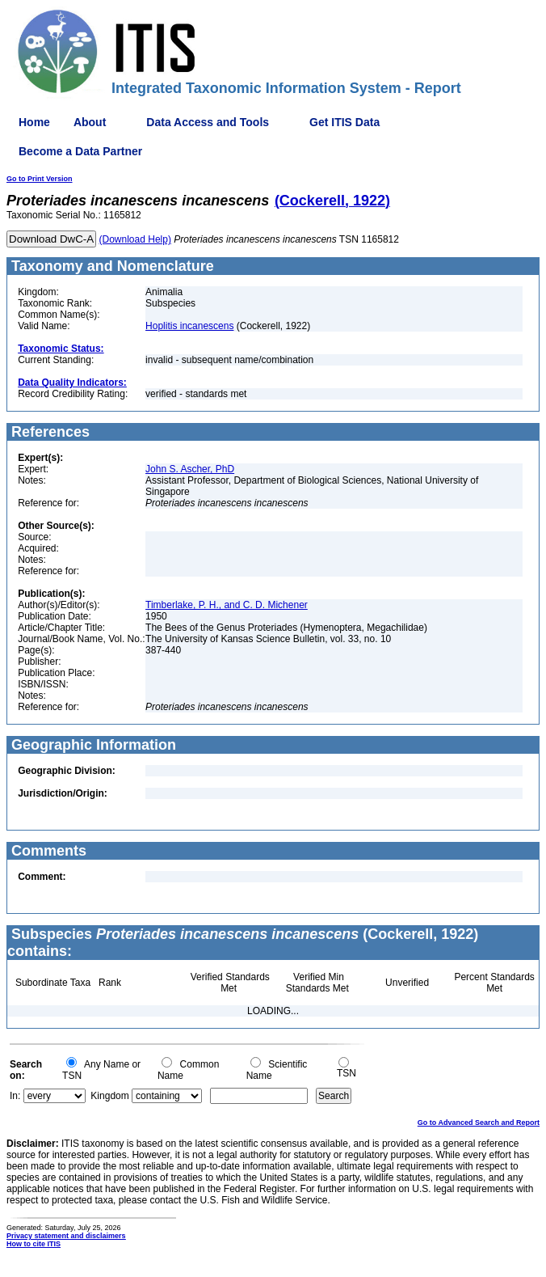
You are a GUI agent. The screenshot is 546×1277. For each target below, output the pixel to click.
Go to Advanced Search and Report (479, 1122)
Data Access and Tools (207, 122)
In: (15, 1096)
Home (34, 122)
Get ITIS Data (344, 122)
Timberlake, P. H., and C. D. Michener (226, 605)
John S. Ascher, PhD (189, 469)
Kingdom (109, 1096)
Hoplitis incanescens (189, 326)
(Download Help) (135, 239)
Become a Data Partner (80, 151)
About (90, 122)
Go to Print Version (39, 179)
